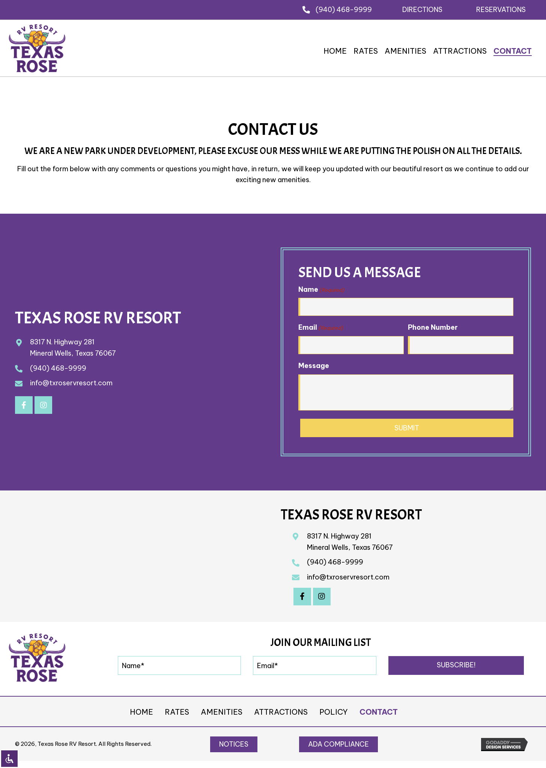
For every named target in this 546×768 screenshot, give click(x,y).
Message (313, 365)
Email (320, 327)
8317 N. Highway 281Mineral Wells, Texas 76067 (350, 542)
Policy (333, 712)
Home (141, 712)
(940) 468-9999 (344, 9)
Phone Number (433, 327)
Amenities (221, 712)
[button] (422, 9)
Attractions (281, 712)
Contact (378, 712)
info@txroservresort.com (71, 383)
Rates (177, 712)
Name (321, 289)
